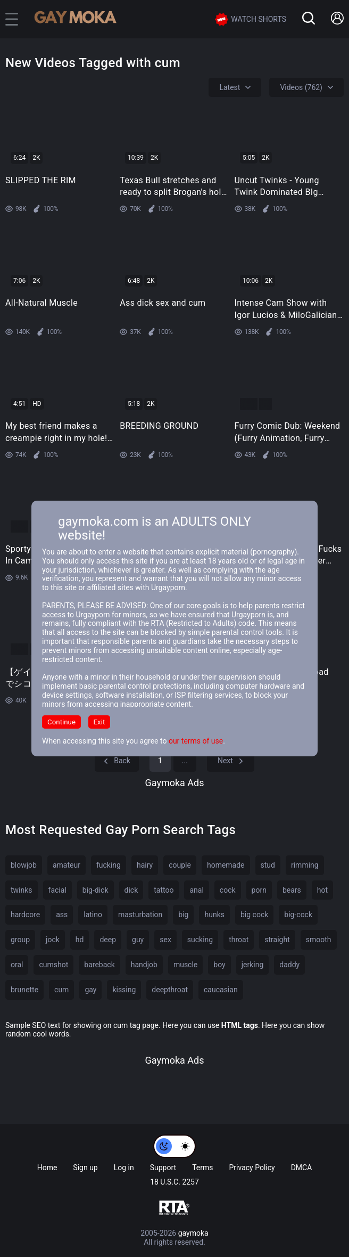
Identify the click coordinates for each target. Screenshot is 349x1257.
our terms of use (196, 741)
